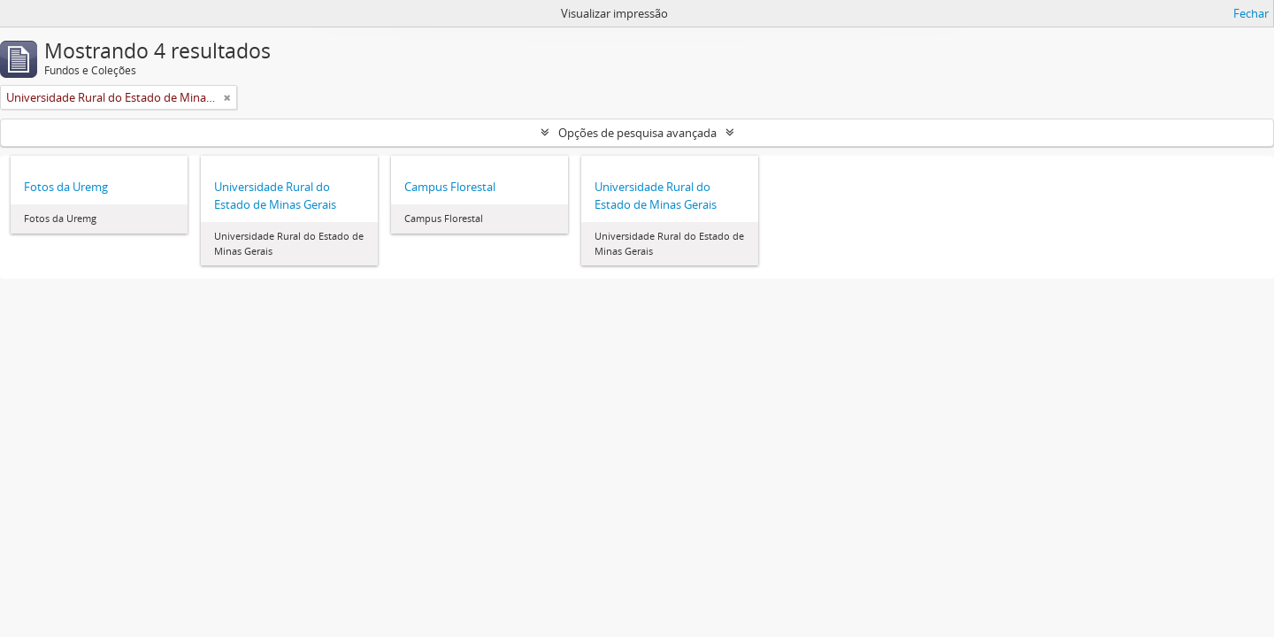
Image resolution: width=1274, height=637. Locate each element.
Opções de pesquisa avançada (637, 133)
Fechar (1251, 13)
